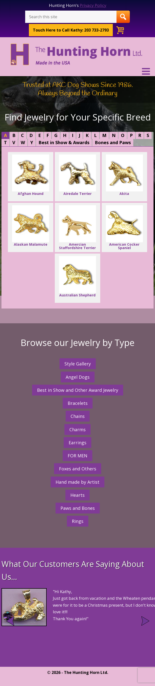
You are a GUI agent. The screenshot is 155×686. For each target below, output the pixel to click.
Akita (124, 175)
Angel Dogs (78, 377)
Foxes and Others (77, 469)
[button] (77, 71)
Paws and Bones (77, 508)
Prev (10, 621)
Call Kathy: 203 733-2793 (71, 30)
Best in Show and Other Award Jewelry (77, 390)
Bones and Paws (113, 142)
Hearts (77, 495)
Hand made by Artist (77, 482)
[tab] (5, 135)
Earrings (77, 443)
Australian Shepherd (77, 276)
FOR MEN (77, 456)
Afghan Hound (30, 175)
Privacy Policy (93, 5)
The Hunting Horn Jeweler (77, 54)
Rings (77, 521)
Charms (77, 429)
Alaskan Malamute (30, 226)
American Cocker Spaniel (124, 227)
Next (145, 621)
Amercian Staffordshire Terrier (77, 227)
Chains (78, 416)
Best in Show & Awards (64, 142)
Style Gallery (77, 364)
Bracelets (78, 403)
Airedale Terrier (77, 175)
